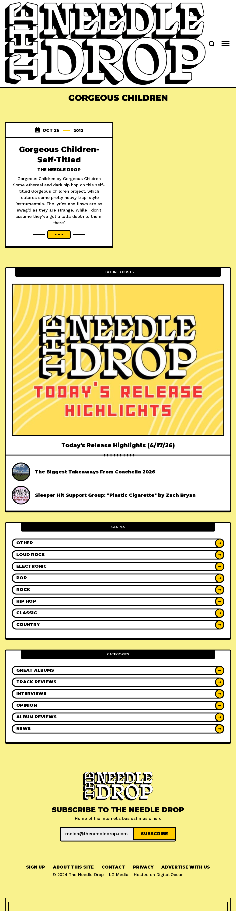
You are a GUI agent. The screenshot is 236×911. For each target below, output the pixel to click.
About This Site (73, 866)
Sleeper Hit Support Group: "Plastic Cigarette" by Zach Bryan (115, 495)
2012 (78, 130)
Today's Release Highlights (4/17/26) (118, 445)
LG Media (118, 873)
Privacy (143, 866)
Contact (113, 866)
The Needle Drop (59, 169)
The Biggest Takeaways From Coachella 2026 (95, 472)
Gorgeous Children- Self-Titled (59, 154)
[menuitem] (35, 866)
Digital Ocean (170, 873)
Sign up (35, 866)
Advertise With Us (185, 866)
